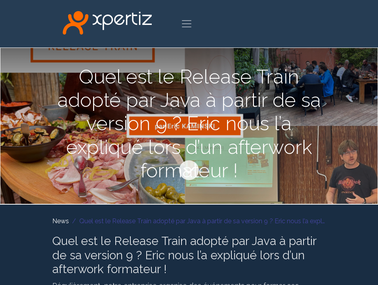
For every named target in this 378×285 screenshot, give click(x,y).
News (60, 221)
